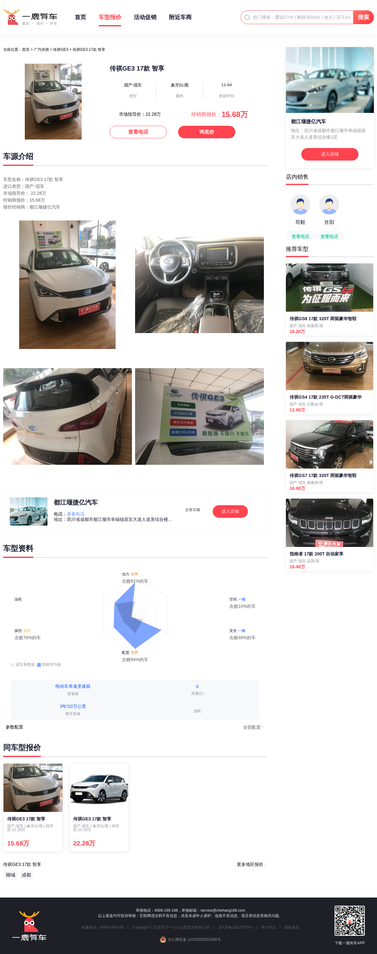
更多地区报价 (250, 864)
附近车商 (180, 20)
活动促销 (145, 20)
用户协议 (268, 927)
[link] (26, 49)
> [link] (39, 49)
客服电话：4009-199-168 (102, 927)
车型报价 (110, 20)
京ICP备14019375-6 (235, 927)
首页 (80, 20)
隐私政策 (291, 927)
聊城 (10, 874)
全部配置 (252, 727)
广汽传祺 (41, 49)
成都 (26, 874)
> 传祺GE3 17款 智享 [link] (87, 49)
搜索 (363, 17)
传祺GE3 (60, 49)
